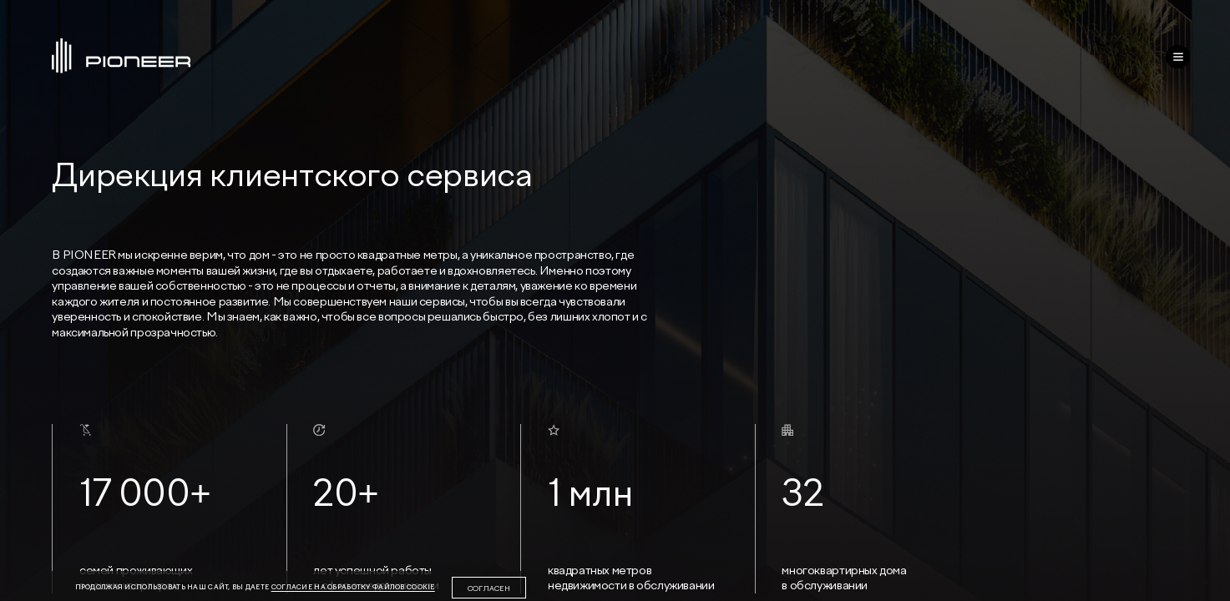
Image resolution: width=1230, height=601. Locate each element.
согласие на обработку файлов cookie (353, 587)
